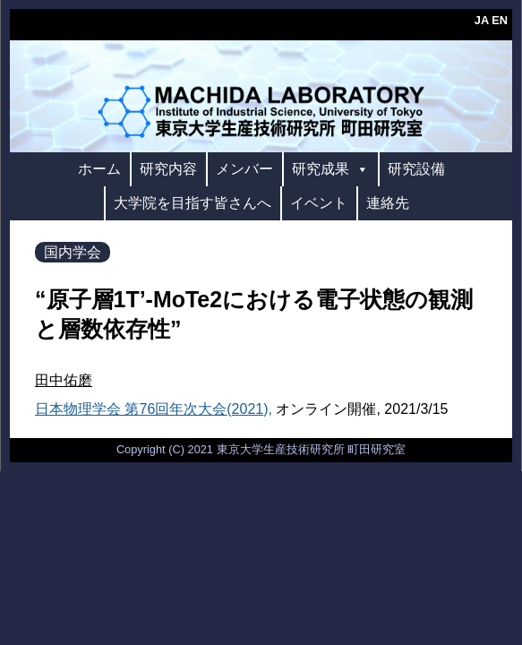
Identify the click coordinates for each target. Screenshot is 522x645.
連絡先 (387, 203)
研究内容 (168, 168)
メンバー (244, 168)
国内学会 (72, 252)
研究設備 (416, 168)
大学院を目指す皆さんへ (192, 203)
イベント (318, 203)
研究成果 (330, 168)
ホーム (99, 168)
